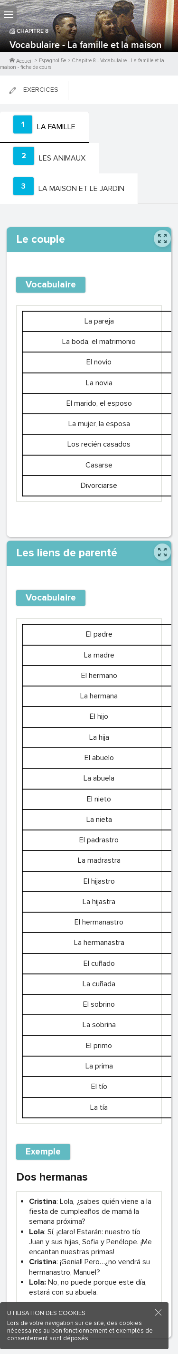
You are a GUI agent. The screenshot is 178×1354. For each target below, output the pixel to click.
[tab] (44, 127)
